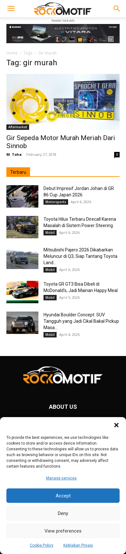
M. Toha (14, 154)
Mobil (50, 232)
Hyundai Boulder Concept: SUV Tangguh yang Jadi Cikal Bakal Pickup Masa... (81, 321)
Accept (63, 496)
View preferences (63, 531)
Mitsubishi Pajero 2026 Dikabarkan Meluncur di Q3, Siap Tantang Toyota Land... (80, 256)
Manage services (61, 478)
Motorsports (55, 202)
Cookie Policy (41, 545)
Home (12, 53)
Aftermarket (17, 127)
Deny (63, 513)
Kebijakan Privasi (78, 545)
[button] (116, 425)
